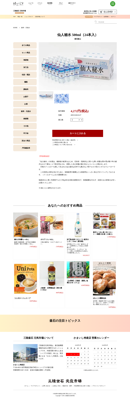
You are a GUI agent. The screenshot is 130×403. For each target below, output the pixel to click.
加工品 (25, 67)
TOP (14, 16)
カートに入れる (78, 133)
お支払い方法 (56, 388)
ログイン (113, 16)
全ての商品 (26, 45)
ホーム (26, 388)
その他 (25, 126)
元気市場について (43, 16)
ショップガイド (31, 16)
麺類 (26, 82)
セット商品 (26, 52)
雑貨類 (25, 119)
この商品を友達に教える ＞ (61, 142)
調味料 (25, 89)
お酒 (26, 104)
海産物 (25, 60)
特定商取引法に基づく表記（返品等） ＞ (65, 140)
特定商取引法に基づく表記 (82, 388)
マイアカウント (98, 16)
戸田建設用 (26, 148)
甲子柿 (25, 133)
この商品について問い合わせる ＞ (63, 144)
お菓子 (25, 97)
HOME (15, 27)
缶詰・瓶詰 (26, 75)
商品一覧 (21, 16)
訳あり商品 (26, 141)
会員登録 (106, 16)
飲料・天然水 (25, 27)
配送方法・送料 (67, 388)
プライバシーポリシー (99, 388)
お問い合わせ (46, 388)
